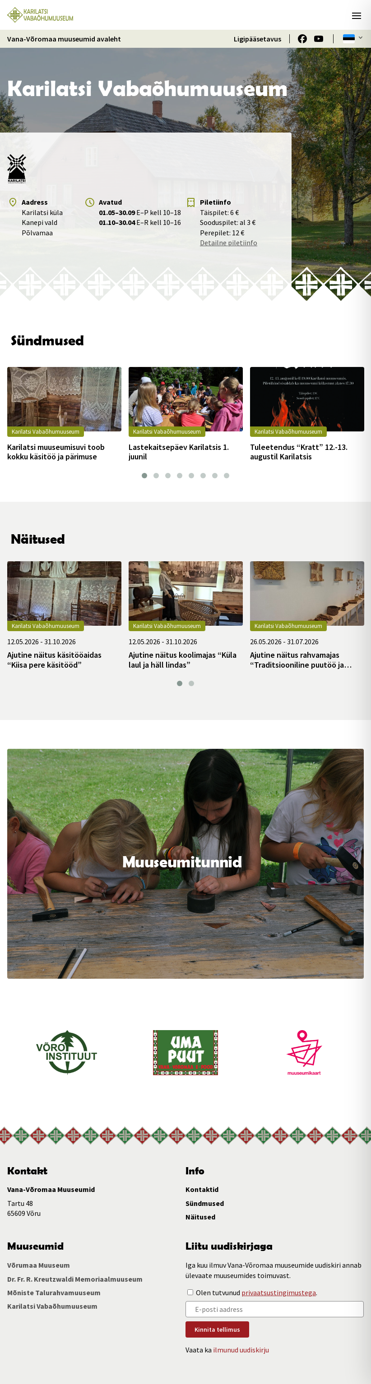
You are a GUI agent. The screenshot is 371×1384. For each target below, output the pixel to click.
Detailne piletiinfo (228, 242)
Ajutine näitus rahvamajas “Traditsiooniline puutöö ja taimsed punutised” (297, 659)
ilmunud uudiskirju (241, 1349)
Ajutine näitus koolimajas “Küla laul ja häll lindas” (183, 659)
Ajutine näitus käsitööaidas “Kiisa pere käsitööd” (54, 659)
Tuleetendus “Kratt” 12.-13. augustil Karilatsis (299, 452)
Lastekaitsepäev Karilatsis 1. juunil (179, 452)
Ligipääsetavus (257, 38)
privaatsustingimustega (278, 1292)
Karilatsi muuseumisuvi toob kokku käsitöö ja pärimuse (56, 452)
